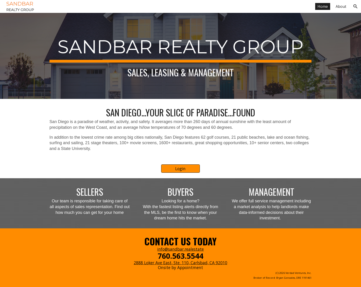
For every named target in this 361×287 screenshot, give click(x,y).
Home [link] (322, 6)
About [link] (341, 6)
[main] (180, 56)
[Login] (180, 168)
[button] (355, 6)
